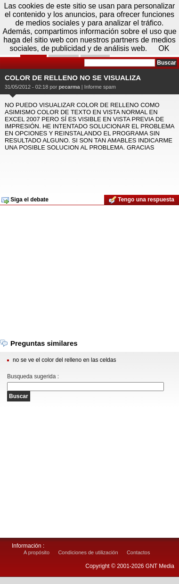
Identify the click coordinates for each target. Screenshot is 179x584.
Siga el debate (25, 200)
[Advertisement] (88, 170)
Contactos (138, 552)
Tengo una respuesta (141, 200)
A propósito (36, 552)
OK (163, 48)
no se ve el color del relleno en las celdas (64, 360)
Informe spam (100, 87)
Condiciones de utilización (88, 552)
